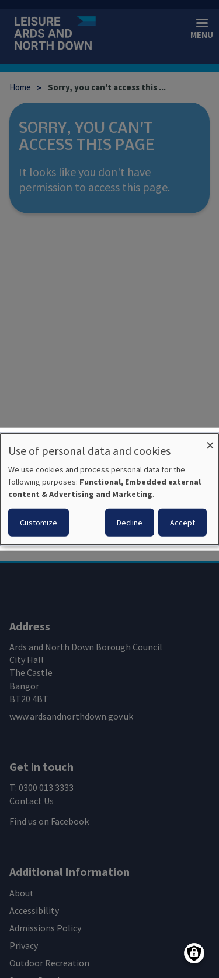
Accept (182, 522)
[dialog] (109, 489)
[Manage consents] (194, 953)
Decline (129, 522)
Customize (38, 522)
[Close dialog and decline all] (210, 440)
